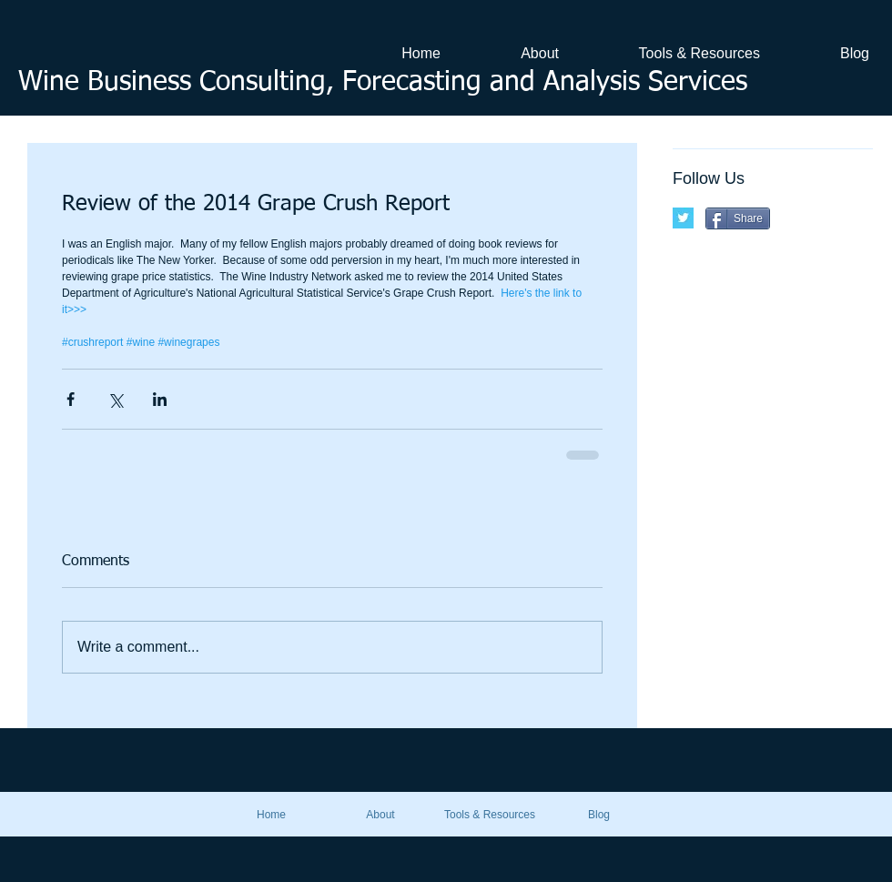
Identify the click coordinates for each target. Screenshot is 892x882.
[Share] (737, 218)
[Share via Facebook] (70, 399)
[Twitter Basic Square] (683, 218)
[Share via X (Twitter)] (115, 399)
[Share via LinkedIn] (159, 399)
